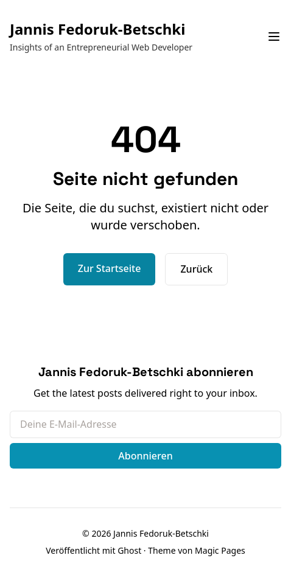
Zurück (196, 269)
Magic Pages (220, 550)
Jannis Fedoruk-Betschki (97, 29)
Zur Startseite (109, 268)
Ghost (129, 550)
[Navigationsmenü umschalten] (274, 36)
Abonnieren (145, 455)
